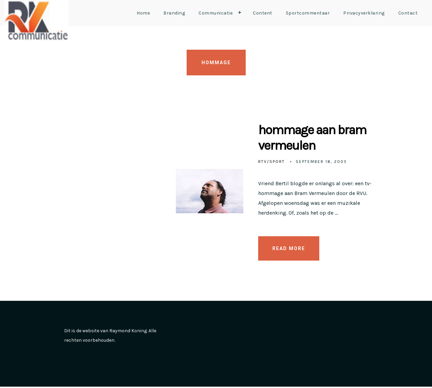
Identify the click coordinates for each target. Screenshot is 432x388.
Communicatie (221, 13)
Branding (174, 13)
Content (262, 13)
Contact (408, 13)
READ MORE (288, 249)
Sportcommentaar (308, 13)
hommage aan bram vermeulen (306, 138)
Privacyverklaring (364, 13)
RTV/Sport (271, 162)
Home (143, 13)
